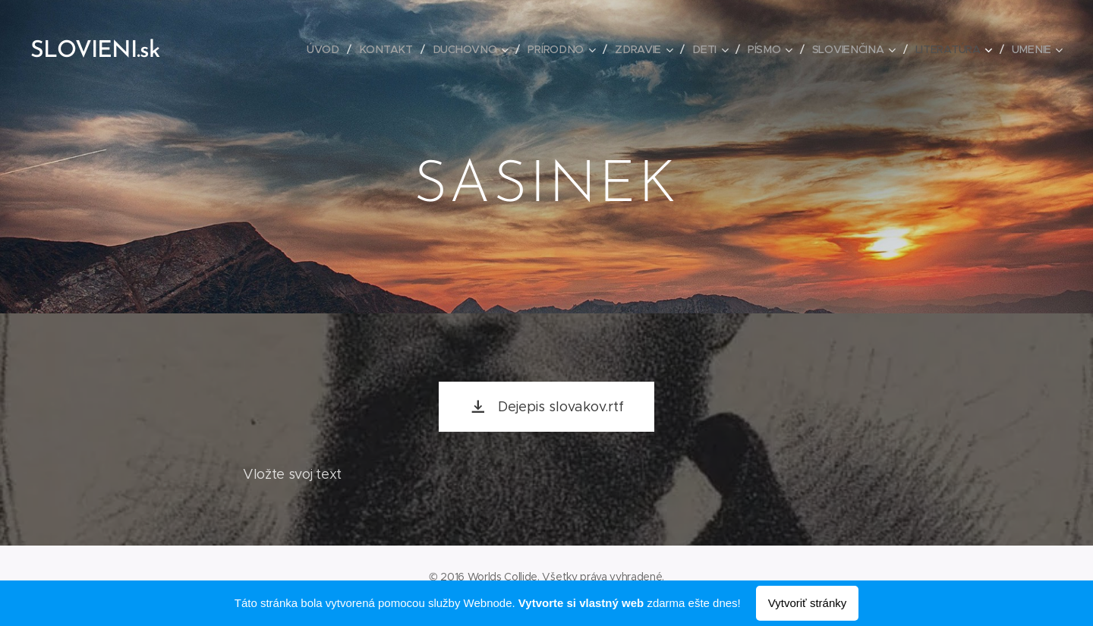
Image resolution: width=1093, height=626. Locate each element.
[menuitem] (328, 49)
